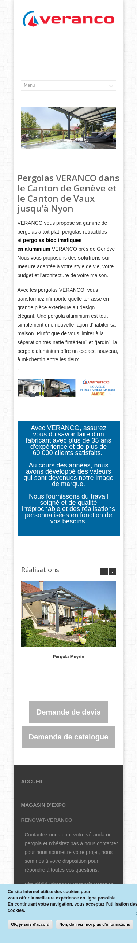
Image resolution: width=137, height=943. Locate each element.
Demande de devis (69, 712)
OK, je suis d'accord (30, 924)
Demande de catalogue (69, 737)
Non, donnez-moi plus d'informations (94, 924)
